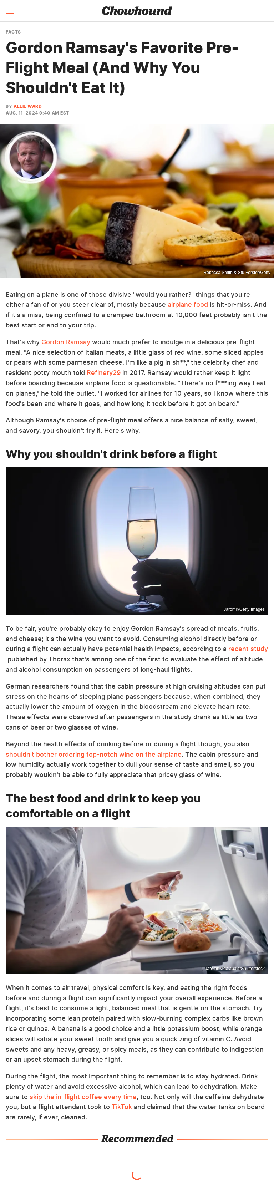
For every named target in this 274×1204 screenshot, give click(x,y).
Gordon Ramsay (65, 342)
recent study (248, 648)
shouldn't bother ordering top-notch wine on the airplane (94, 754)
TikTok (122, 1107)
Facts (13, 32)
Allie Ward (28, 106)
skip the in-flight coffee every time (83, 1097)
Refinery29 (104, 372)
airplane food (188, 304)
